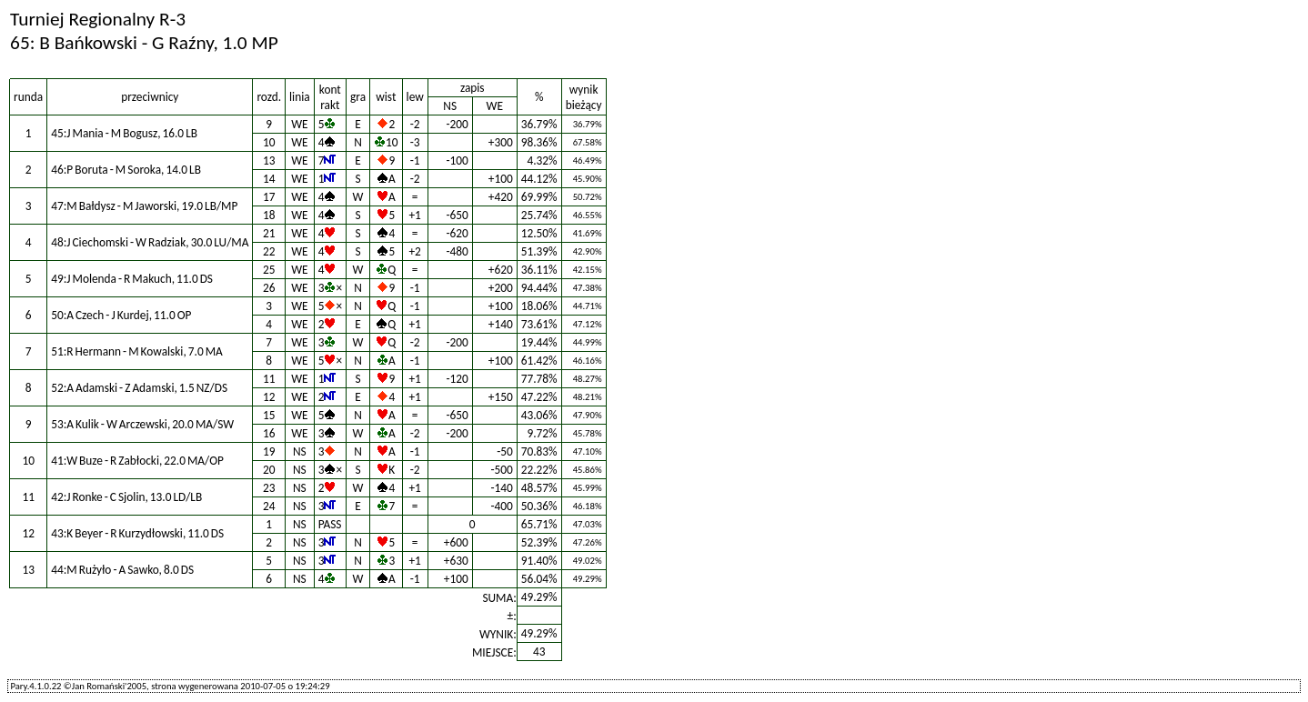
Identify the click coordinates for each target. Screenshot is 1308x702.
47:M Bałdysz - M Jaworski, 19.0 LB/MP (144, 206)
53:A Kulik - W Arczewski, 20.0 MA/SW (142, 424)
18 (269, 215)
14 (269, 178)
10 (269, 142)
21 (269, 233)
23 (269, 488)
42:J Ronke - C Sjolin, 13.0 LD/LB (126, 497)
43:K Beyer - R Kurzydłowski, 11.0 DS (137, 533)
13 (269, 160)
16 (269, 433)
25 (269, 269)
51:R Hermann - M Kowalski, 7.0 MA (137, 351)
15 (269, 415)
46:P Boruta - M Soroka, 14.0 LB (126, 169)
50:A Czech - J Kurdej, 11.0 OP (121, 315)
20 (269, 469)
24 (269, 506)
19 (269, 451)
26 (269, 288)
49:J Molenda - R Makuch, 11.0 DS (132, 278)
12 (269, 397)
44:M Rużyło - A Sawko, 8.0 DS (122, 569)
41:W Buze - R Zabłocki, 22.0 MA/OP (137, 460)
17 (269, 197)
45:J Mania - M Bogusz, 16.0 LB (124, 133)
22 (269, 251)
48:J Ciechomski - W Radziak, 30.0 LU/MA (149, 242)
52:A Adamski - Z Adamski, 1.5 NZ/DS (139, 388)
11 (269, 378)
